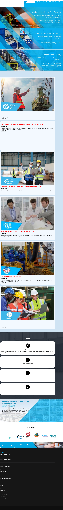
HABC (43, 1)
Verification (51, 1)
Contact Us (57, 1)
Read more (4, 118)
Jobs (46, 1)
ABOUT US (38, 1)
